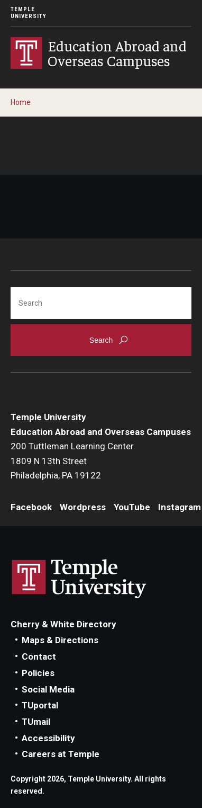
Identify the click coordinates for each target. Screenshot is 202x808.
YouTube (132, 507)
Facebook (31, 507)
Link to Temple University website (79, 579)
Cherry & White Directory (63, 624)
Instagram (179, 507)
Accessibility (48, 738)
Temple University (29, 13)
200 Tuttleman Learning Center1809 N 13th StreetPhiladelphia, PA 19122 (72, 461)
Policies (38, 673)
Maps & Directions (60, 640)
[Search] (101, 303)
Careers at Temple (60, 754)
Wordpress (83, 507)
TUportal (40, 705)
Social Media (48, 689)
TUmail (36, 721)
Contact (39, 656)
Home (21, 102)
